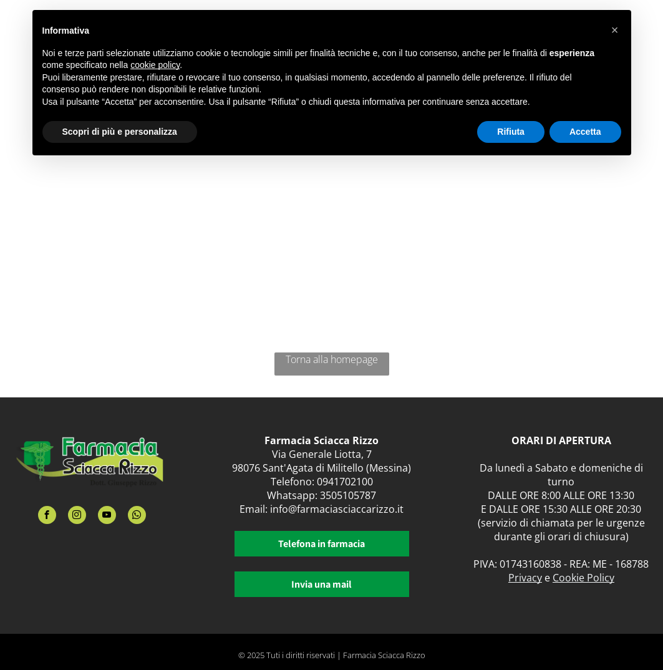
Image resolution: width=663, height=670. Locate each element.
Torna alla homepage (332, 359)
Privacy (525, 578)
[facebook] (47, 516)
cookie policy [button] (155, 65)
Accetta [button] (585, 132)
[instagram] (77, 516)
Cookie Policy (583, 578)
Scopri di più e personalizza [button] (119, 132)
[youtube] (107, 516)
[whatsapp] (137, 516)
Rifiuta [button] (511, 132)
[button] (615, 30)
